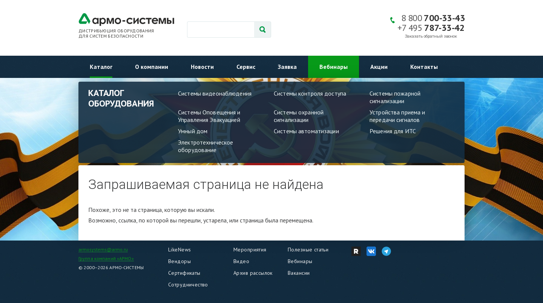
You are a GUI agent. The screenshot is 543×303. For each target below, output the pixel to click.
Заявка (287, 66)
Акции (379, 66)
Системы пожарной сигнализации (395, 97)
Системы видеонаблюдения (215, 93)
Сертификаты (184, 273)
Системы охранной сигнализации (299, 115)
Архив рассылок (253, 273)
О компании (151, 66)
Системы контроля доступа (310, 93)
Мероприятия (250, 249)
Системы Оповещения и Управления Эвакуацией (209, 115)
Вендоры (179, 261)
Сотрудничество (188, 284)
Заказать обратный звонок (431, 36)
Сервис (245, 66)
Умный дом (192, 131)
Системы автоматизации (306, 131)
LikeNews (179, 249)
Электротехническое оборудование (205, 146)
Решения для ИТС (393, 131)
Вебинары (333, 66)
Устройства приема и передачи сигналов (397, 115)
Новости (202, 66)
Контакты (424, 66)
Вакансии (299, 273)
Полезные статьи (308, 249)
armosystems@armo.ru (103, 249)
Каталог (101, 66)
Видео (241, 261)
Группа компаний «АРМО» (106, 258)
